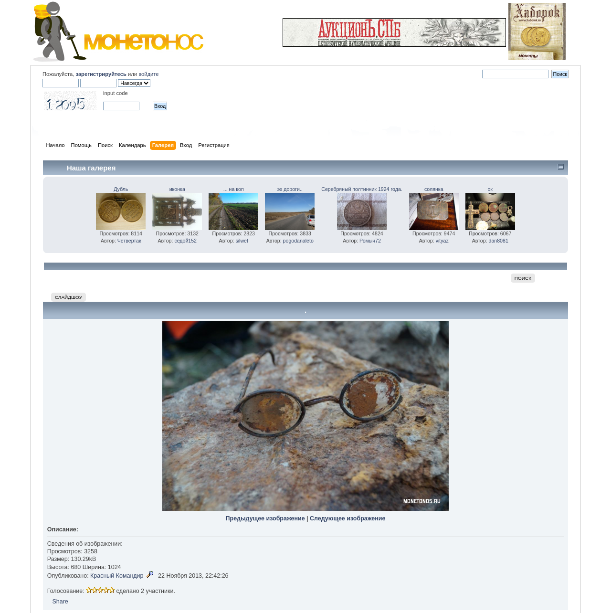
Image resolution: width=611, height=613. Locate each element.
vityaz (442, 240)
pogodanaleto (298, 240)
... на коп (233, 189)
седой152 (185, 240)
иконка (177, 189)
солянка (433, 189)
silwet (241, 240)
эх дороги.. (290, 189)
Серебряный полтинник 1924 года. (361, 189)
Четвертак (129, 240)
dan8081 (498, 240)
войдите (148, 74)
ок (490, 189)
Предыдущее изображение (265, 518)
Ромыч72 (370, 240)
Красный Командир (116, 575)
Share (60, 601)
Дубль (121, 189)
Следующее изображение (347, 518)
